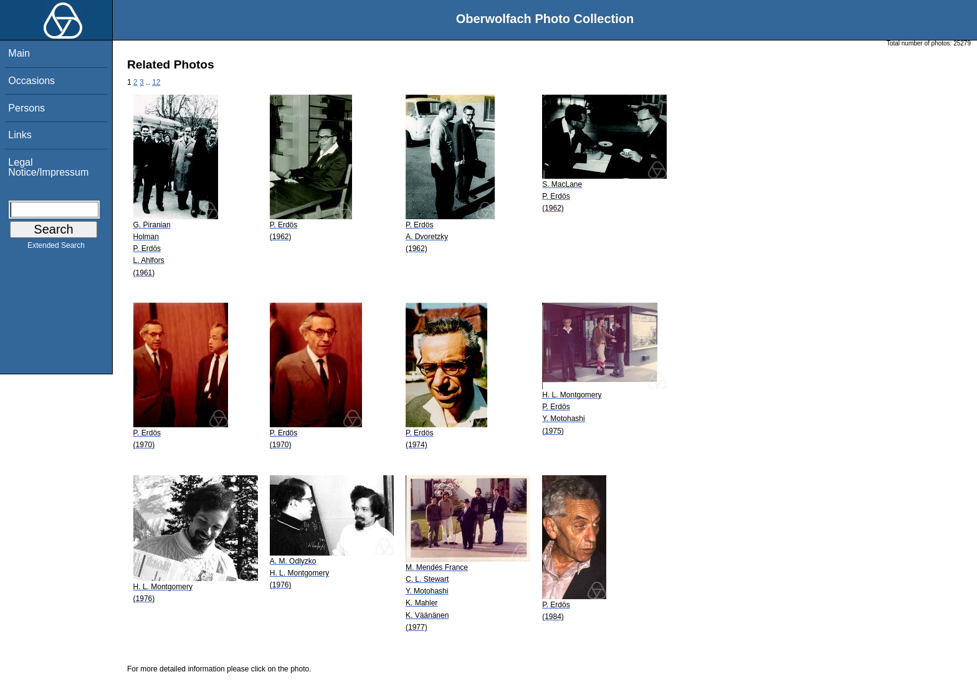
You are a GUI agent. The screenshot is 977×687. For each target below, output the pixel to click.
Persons (26, 108)
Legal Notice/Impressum (48, 167)
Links (19, 135)
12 (156, 82)
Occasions (31, 80)
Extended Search (56, 248)
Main (19, 53)
